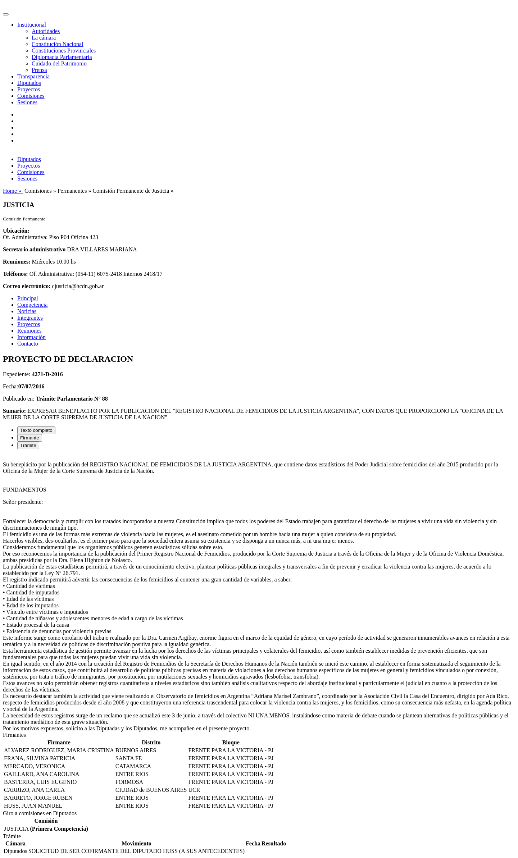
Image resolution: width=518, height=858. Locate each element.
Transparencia (33, 76)
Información (31, 337)
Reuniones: (16, 262)
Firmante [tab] (29, 438)
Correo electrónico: (27, 286)
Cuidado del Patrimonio (59, 63)
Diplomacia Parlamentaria (62, 57)
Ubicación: (16, 231)
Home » (13, 191)
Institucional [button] (31, 25)
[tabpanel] (259, 593)
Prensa (39, 70)
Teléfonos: (15, 274)
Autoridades (46, 31)
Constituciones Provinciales (64, 50)
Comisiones (31, 96)
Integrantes (30, 318)
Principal (27, 298)
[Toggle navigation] (6, 14)
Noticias (26, 311)
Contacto (27, 344)
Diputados (29, 83)
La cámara (44, 38)
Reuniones (29, 331)
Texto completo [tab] (36, 430)
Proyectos (28, 89)
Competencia (32, 305)
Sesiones (27, 102)
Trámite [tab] (28, 445)
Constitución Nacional (57, 44)
